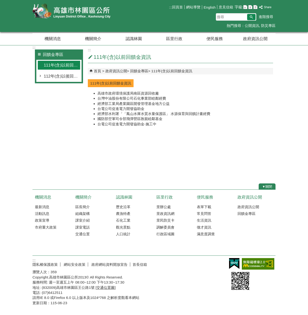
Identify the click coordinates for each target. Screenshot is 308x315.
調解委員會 (165, 227)
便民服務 (214, 38)
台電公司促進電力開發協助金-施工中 (126, 124)
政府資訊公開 (255, 38)
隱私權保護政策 (45, 264)
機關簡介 (93, 38)
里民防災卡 (165, 220)
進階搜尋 (266, 17)
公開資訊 (252, 26)
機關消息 (53, 38)
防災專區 (268, 26)
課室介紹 (82, 220)
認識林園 (134, 38)
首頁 (97, 71)
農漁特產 (123, 214)
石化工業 (123, 220)
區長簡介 (82, 207)
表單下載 (204, 207)
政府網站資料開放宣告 (109, 264)
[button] (251, 17)
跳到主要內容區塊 (2, 2)
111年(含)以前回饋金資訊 (62, 65)
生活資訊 (204, 220)
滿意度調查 (206, 234)
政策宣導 (42, 220)
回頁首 (177, 7)
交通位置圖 (105, 287)
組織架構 (82, 214)
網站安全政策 (74, 264)
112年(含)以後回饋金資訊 (62, 76)
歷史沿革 (123, 207)
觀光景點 (123, 227)
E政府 (234, 263)
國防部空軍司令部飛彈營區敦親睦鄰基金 (129, 119)
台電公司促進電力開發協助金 (120, 109)
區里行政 (174, 38)
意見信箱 (226, 7)
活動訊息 (42, 214)
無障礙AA (258, 264)
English (210, 7)
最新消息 (42, 207)
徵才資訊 (204, 227)
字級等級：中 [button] (250, 7)
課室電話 (82, 227)
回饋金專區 (139, 71)
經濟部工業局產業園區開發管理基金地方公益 (133, 104)
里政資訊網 (165, 214)
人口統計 (123, 234)
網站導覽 (193, 7)
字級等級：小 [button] (245, 7)
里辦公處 (163, 207)
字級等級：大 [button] (255, 7)
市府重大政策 (46, 227)
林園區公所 (73, 12)
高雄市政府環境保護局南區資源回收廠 (128, 93)
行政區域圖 (165, 234)
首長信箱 (140, 264)
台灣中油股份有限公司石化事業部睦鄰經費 (131, 98)
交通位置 (82, 234)
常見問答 (204, 214)
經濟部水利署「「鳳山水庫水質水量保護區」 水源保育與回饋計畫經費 (153, 114)
